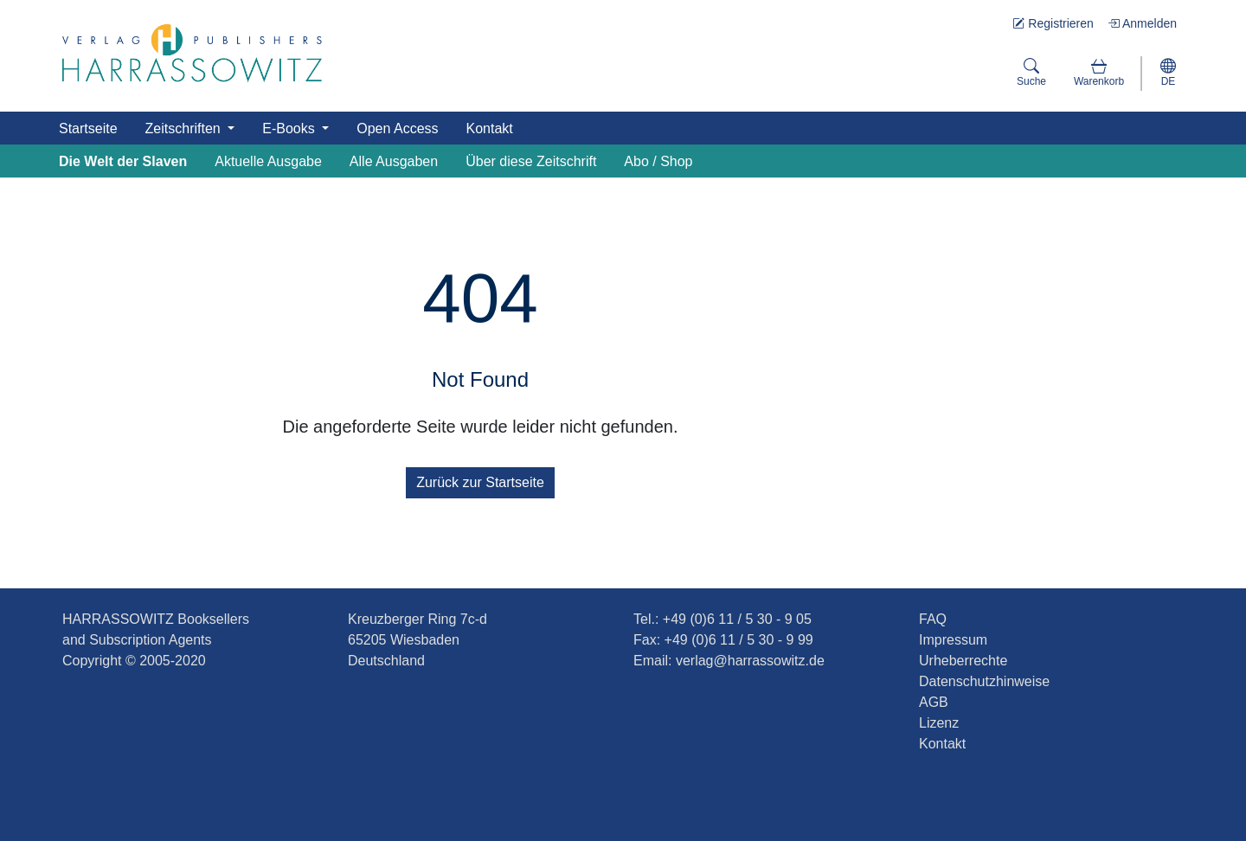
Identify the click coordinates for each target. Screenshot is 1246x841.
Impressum (953, 639)
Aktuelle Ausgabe (268, 161)
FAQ (933, 619)
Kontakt (489, 128)
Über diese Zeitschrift (531, 161)
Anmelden (1142, 23)
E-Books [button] (290, 128)
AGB (933, 702)
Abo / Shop (658, 161)
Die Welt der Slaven (123, 161)
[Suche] (1031, 73)
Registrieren (1052, 23)
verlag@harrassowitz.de (750, 660)
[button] (1099, 73)
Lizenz (939, 723)
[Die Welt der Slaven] (192, 53)
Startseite (88, 128)
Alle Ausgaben (394, 161)
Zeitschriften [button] (185, 128)
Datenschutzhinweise (984, 681)
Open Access (397, 128)
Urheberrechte (963, 660)
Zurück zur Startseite (480, 482)
